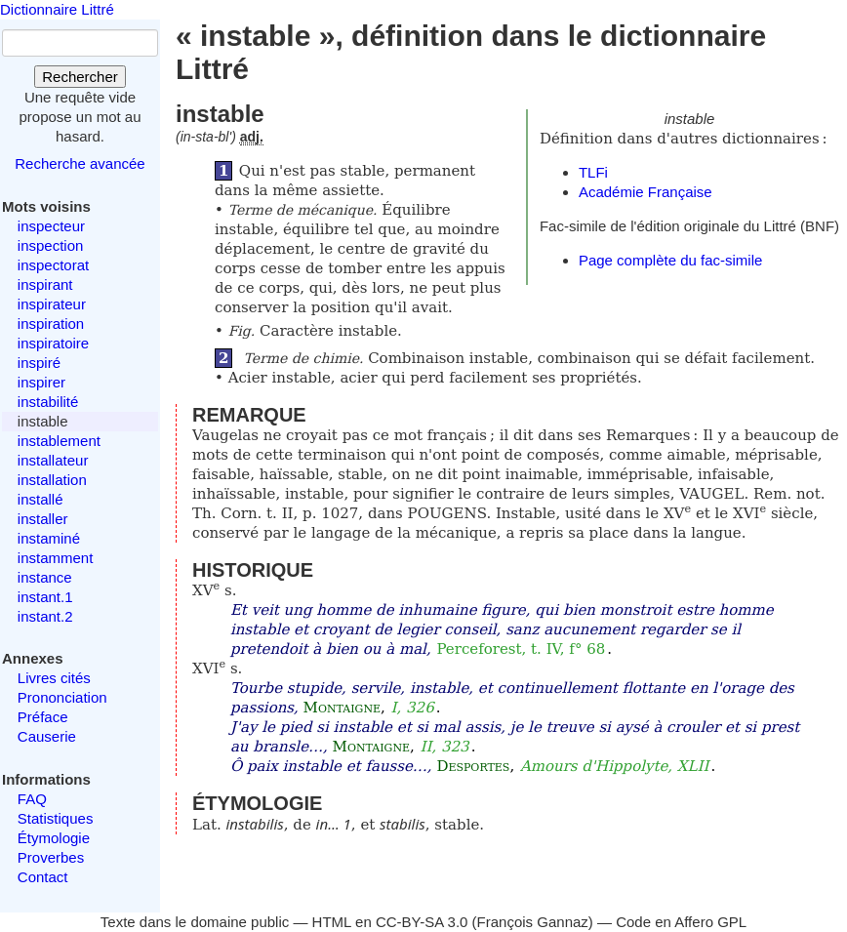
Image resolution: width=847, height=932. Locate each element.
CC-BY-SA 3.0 (422, 921)
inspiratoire (53, 343)
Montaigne (342, 707)
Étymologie (54, 838)
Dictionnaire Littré (57, 9)
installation (52, 479)
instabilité (48, 401)
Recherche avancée (79, 163)
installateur (53, 460)
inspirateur (52, 304)
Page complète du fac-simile (670, 260)
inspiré (39, 362)
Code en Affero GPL (681, 921)
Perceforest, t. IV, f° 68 (520, 649)
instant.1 (45, 596)
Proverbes (51, 857)
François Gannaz (532, 921)
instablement (59, 440)
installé (40, 499)
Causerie (47, 736)
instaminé (49, 538)
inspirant (45, 284)
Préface (43, 717)
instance (45, 577)
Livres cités (54, 677)
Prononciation (62, 697)
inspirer (41, 382)
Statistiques (56, 818)
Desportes (472, 766)
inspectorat (53, 265)
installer (43, 518)
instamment (56, 557)
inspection (51, 245)
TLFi (593, 172)
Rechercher (80, 76)
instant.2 (45, 616)
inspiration (51, 323)
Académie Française (645, 191)
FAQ (32, 798)
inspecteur (51, 226)
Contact (43, 877)
